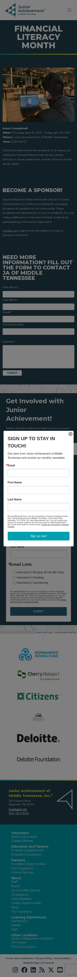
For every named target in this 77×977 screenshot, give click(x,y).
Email (11, 465)
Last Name (15, 499)
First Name (15, 482)
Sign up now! (38, 536)
